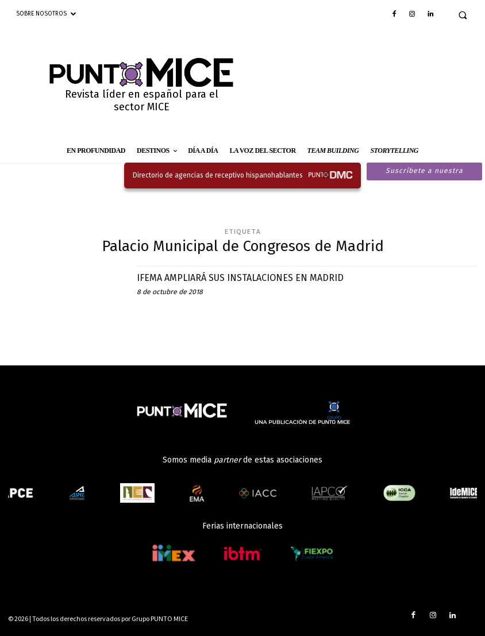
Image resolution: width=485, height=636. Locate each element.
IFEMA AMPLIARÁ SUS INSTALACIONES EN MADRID (252, 277)
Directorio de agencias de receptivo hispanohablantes (218, 175)
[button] (462, 15)
